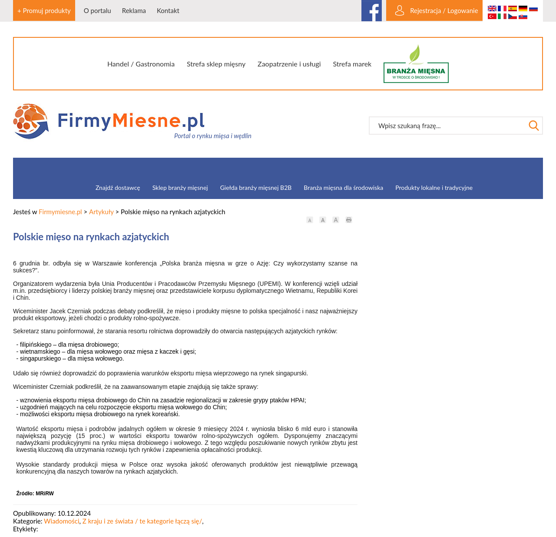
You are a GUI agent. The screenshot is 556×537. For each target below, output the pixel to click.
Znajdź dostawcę (118, 187)
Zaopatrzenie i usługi (289, 64)
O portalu (97, 10)
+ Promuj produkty (44, 10)
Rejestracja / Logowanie (444, 10)
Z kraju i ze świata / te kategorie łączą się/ (142, 521)
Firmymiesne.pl (60, 211)
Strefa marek (352, 64)
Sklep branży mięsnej (180, 187)
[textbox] (447, 125)
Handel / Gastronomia (141, 64)
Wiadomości (61, 521)
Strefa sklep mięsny (216, 64)
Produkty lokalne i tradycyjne (434, 187)
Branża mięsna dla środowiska (343, 187)
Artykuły (101, 211)
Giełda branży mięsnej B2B (256, 187)
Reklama (134, 10)
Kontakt (168, 10)
